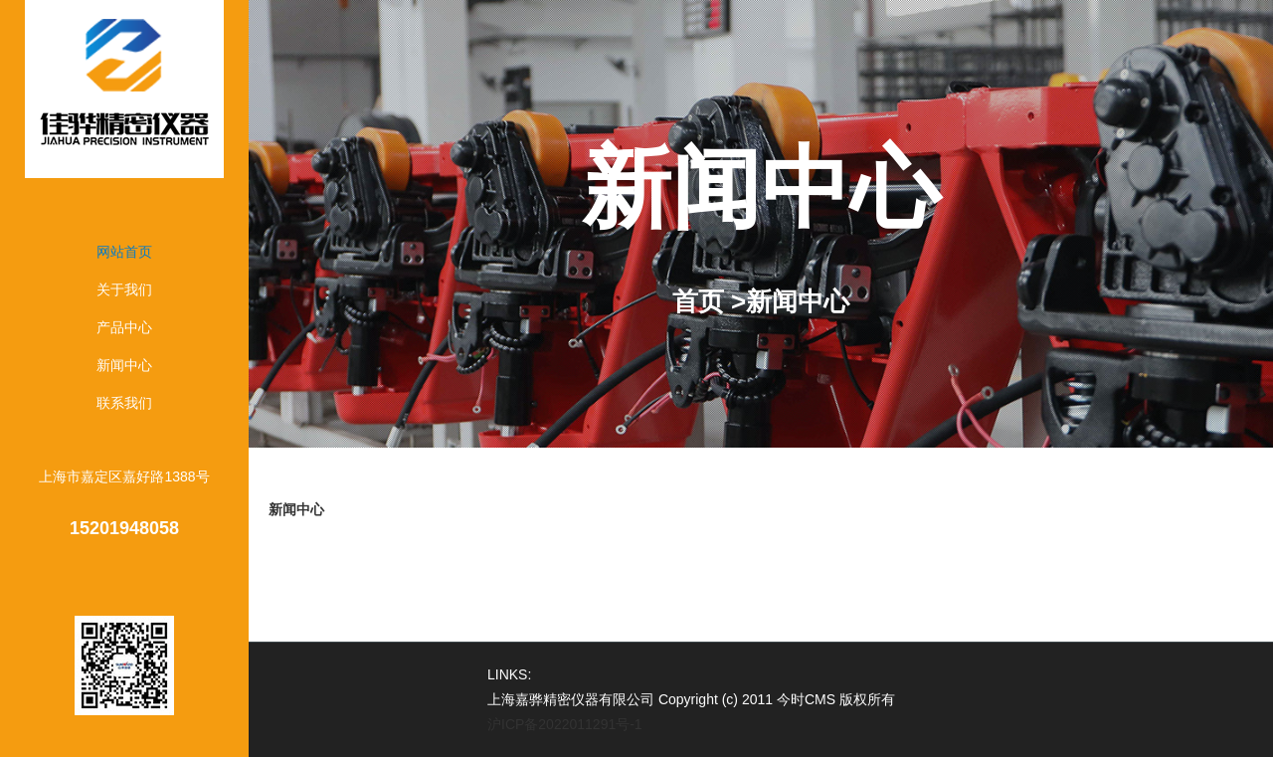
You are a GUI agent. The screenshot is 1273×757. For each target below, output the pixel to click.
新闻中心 (124, 365)
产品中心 (124, 327)
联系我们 (124, 403)
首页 (698, 301)
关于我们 (124, 289)
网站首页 (124, 252)
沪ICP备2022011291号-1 (564, 724)
